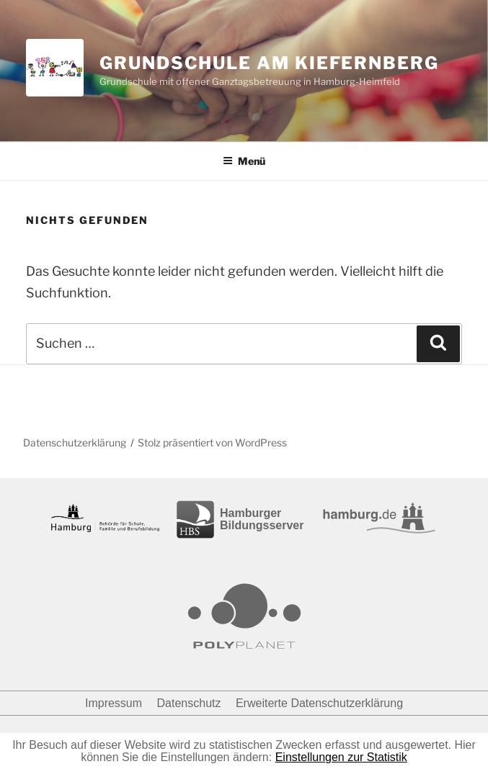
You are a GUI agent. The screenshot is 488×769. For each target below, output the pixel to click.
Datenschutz (189, 703)
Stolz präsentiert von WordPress (212, 442)
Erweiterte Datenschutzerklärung (319, 703)
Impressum (113, 703)
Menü (244, 161)
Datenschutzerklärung (74, 442)
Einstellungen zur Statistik (341, 757)
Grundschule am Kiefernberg (269, 63)
